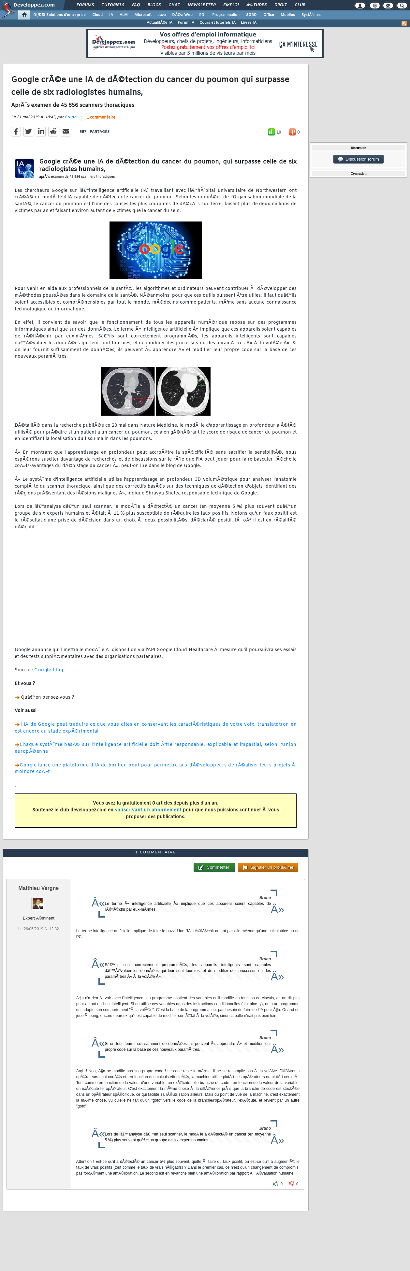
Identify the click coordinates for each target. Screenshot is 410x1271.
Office (268, 15)
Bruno (71, 117)
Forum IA (186, 23)
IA (111, 15)
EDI (202, 15)
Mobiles (288, 15)
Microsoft (143, 15)
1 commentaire (101, 117)
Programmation (226, 15)
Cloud (97, 15)
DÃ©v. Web (182, 15)
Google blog (48, 670)
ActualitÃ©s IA (159, 23)
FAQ (135, 5)
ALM (124, 15)
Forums (85, 5)
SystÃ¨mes (311, 15)
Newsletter (201, 5)
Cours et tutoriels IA (217, 23)
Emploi (231, 5)
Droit (280, 5)
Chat (174, 5)
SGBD (251, 15)
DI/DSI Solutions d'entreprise (59, 15)
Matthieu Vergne (39, 888)
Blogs (154, 5)
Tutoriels (113, 5)
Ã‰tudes (256, 5)
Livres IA (248, 23)
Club (300, 5)
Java (162, 15)
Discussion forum (358, 159)
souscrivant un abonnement (148, 810)
